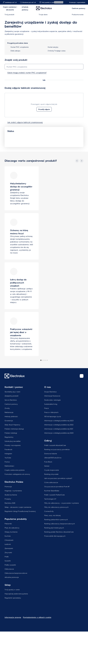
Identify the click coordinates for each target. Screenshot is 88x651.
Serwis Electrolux (11, 400)
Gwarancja (9, 420)
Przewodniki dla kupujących (54, 536)
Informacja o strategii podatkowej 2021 (58, 429)
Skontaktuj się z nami (12, 392)
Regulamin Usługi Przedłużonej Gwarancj (20, 511)
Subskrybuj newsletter (13, 441)
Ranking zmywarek (51, 474)
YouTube (8, 458)
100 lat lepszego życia (52, 416)
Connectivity (49, 511)
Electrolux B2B (10, 503)
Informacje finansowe (52, 396)
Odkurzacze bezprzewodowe (16, 573)
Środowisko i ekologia (52, 400)
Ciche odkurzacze (51, 482)
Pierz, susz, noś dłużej (52, 515)
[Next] (81, 161)
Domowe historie (50, 453)
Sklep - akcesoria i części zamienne (18, 507)
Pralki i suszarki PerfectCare (54, 495)
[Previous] (77, 161)
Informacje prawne (13, 617)
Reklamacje (9, 412)
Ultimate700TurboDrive (52, 458)
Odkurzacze (9, 569)
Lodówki (8, 544)
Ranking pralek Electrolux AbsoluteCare (59, 532)
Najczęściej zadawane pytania (16, 594)
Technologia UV (50, 499)
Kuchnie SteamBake (51, 491)
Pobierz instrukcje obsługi (14, 429)
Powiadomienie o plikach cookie (37, 617)
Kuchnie (8, 536)
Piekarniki (8, 524)
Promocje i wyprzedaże (76, 2)
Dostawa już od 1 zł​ (28, 2)
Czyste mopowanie (51, 470)
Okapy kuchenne (11, 532)
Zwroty (7, 408)
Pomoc (7, 462)
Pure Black (48, 462)
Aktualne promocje (12, 577)
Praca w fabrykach (51, 412)
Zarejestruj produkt (11, 396)
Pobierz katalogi (11, 433)
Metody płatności (11, 416)
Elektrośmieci (9, 466)
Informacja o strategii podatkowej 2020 (58, 433)
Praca (46, 408)
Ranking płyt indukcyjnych (54, 528)
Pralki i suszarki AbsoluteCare (55, 445)
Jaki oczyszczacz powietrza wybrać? (58, 478)
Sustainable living (50, 404)
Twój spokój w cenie (12, 589)
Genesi (46, 466)
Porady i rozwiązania (13, 445)
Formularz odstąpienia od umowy (17, 474)
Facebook (8, 449)
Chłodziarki (9, 540)
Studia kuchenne (11, 495)
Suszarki (8, 561)
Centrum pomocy (11, 404)
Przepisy (8, 499)
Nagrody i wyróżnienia (13, 491)
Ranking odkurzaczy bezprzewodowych (59, 524)
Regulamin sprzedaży (13, 598)
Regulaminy (9, 437)
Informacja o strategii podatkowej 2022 (58, 425)
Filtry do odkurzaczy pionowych (56, 507)
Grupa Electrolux (50, 392)
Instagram (8, 453)
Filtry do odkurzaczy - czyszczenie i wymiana (61, 503)
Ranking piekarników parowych (56, 519)
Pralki (7, 556)
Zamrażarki (9, 548)
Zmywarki (8, 552)
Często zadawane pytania (15, 470)
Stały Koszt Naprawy (12, 425)
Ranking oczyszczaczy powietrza (57, 449)
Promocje (8, 486)
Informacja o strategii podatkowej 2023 (58, 420)
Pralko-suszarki (10, 565)
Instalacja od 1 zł (9, 2)
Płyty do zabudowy (12, 528)
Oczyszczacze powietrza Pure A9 (56, 486)
